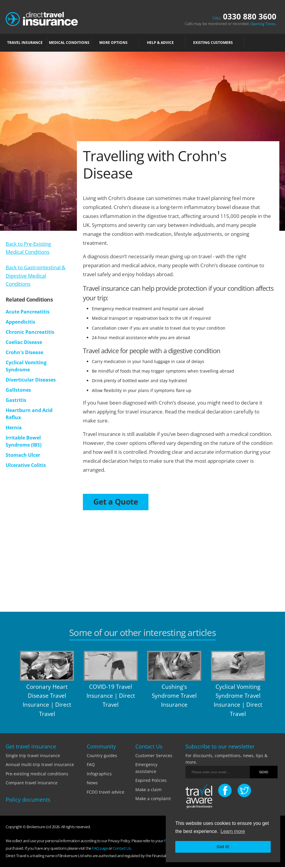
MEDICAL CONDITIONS (69, 42)
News (92, 782)
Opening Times (262, 23)
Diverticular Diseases (31, 379)
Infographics (99, 774)
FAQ (91, 764)
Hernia (14, 427)
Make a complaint (153, 798)
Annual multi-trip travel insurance (40, 764)
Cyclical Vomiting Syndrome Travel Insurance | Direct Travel (238, 700)
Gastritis (16, 400)
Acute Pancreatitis (27, 311)
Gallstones (18, 390)
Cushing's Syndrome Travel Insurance (174, 696)
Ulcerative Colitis (26, 465)
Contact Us (122, 848)
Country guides (102, 755)
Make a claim (148, 789)
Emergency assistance (146, 768)
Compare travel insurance (32, 782)
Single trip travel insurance (33, 755)
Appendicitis (20, 322)
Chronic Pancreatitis (30, 332)
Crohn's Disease (24, 352)
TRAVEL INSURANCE (26, 42)
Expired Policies (151, 780)
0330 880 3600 (244, 16)
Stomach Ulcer (23, 455)
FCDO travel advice (105, 792)
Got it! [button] (223, 846)
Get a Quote (115, 501)
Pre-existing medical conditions (37, 774)
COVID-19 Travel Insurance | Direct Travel (110, 696)
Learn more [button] (233, 831)
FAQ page (100, 848)
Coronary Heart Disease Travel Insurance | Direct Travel (47, 700)
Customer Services (153, 755)
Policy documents (28, 799)
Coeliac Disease (24, 342)
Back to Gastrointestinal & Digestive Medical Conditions (35, 275)
